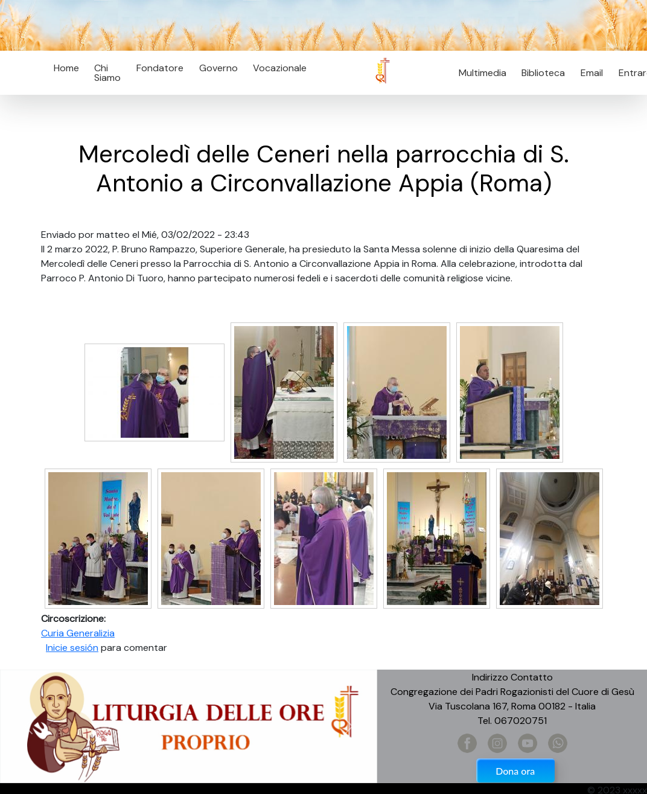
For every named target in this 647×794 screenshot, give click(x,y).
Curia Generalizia (78, 633)
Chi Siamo (107, 73)
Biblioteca (543, 72)
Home (66, 68)
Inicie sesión (72, 647)
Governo (218, 68)
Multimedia (482, 72)
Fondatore (159, 68)
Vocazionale (280, 68)
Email (588, 72)
